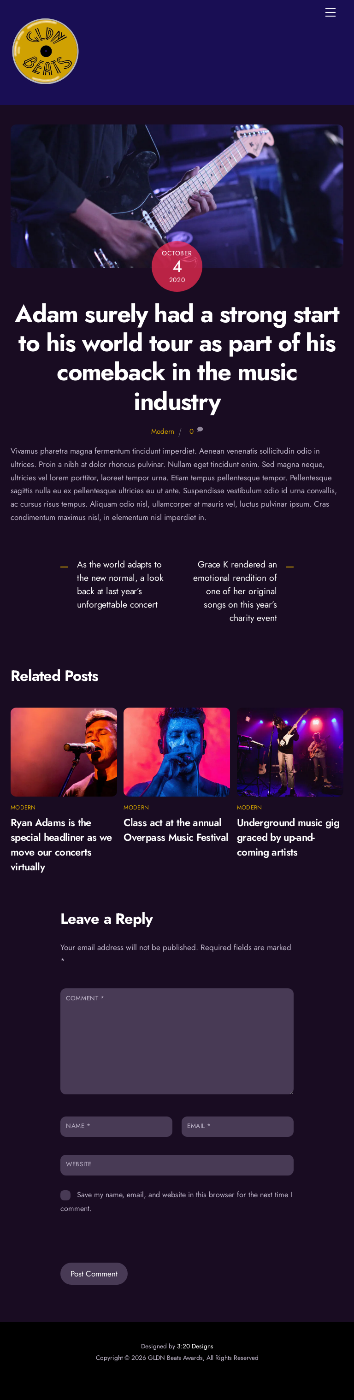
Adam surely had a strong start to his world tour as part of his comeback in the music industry (177, 357)
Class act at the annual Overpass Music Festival (176, 830)
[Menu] (330, 12)
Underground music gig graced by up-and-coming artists (288, 837)
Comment (85, 998)
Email (199, 1125)
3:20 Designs (195, 1346)
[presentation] (123, 1232)
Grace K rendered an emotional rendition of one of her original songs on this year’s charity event (235, 591)
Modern (162, 431)
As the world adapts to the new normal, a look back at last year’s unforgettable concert (120, 584)
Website (78, 1164)
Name (78, 1125)
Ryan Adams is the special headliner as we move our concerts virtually (61, 844)
